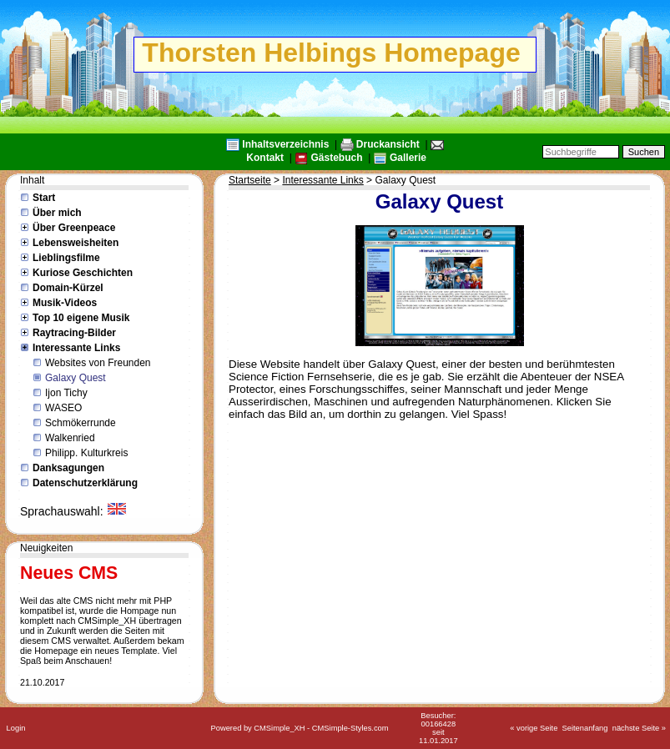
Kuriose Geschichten (83, 273)
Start (44, 198)
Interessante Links (76, 348)
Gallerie (408, 157)
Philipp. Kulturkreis (86, 453)
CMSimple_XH (279, 728)
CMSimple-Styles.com (350, 728)
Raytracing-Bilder (74, 333)
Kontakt (265, 157)
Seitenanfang (585, 728)
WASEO (63, 408)
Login (16, 728)
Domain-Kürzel (68, 288)
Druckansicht (388, 144)
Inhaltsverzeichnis (285, 144)
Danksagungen (68, 468)
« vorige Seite (533, 728)
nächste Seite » (639, 728)
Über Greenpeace (74, 228)
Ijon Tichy (66, 393)
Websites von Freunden (98, 363)
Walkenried (70, 438)
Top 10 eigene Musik (81, 318)
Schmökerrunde (80, 423)
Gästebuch (336, 157)
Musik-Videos (65, 303)
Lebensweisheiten (75, 243)
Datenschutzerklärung (85, 483)
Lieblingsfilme (66, 258)
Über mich (57, 213)
